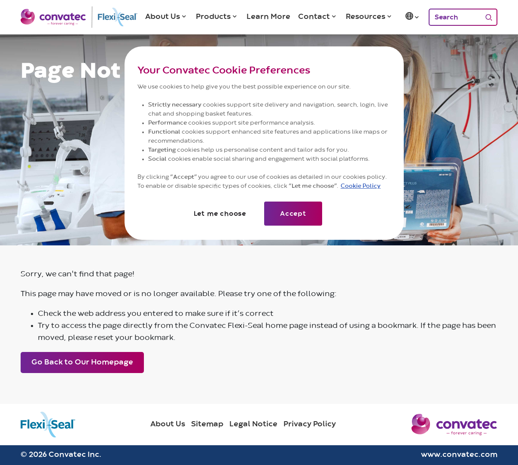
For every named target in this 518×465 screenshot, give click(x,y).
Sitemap (207, 424)
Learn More (268, 17)
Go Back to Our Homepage (82, 362)
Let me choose (220, 213)
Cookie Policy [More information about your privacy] (361, 186)
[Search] (454, 17)
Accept (293, 213)
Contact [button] (314, 17)
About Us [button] (162, 17)
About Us (167, 424)
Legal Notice (253, 424)
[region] (264, 143)
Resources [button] (365, 17)
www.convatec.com (459, 455)
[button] (413, 17)
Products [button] (213, 17)
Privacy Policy (309, 424)
